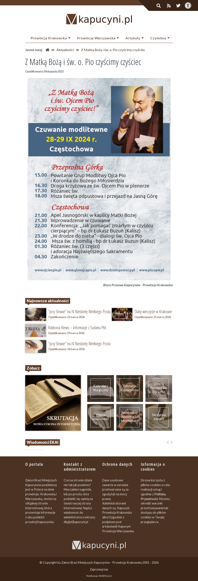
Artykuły (133, 38)
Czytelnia (158, 38)
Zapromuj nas (99, 569)
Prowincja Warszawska (96, 38)
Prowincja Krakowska (49, 38)
